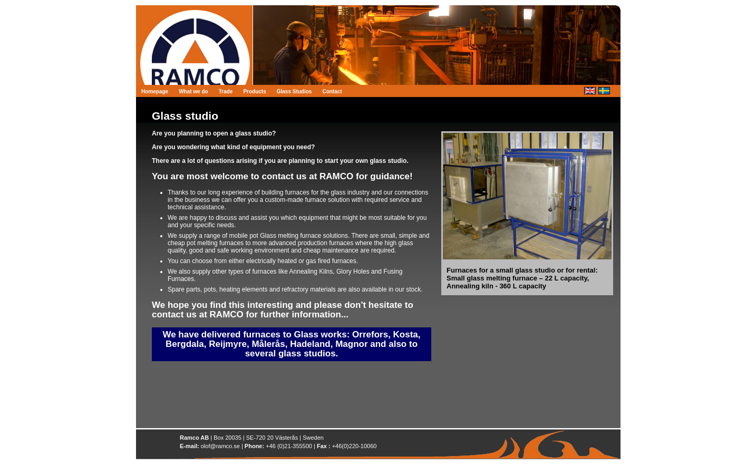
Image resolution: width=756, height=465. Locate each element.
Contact (332, 91)
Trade (226, 91)
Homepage (154, 91)
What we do (193, 91)
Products (254, 91)
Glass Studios (294, 91)
